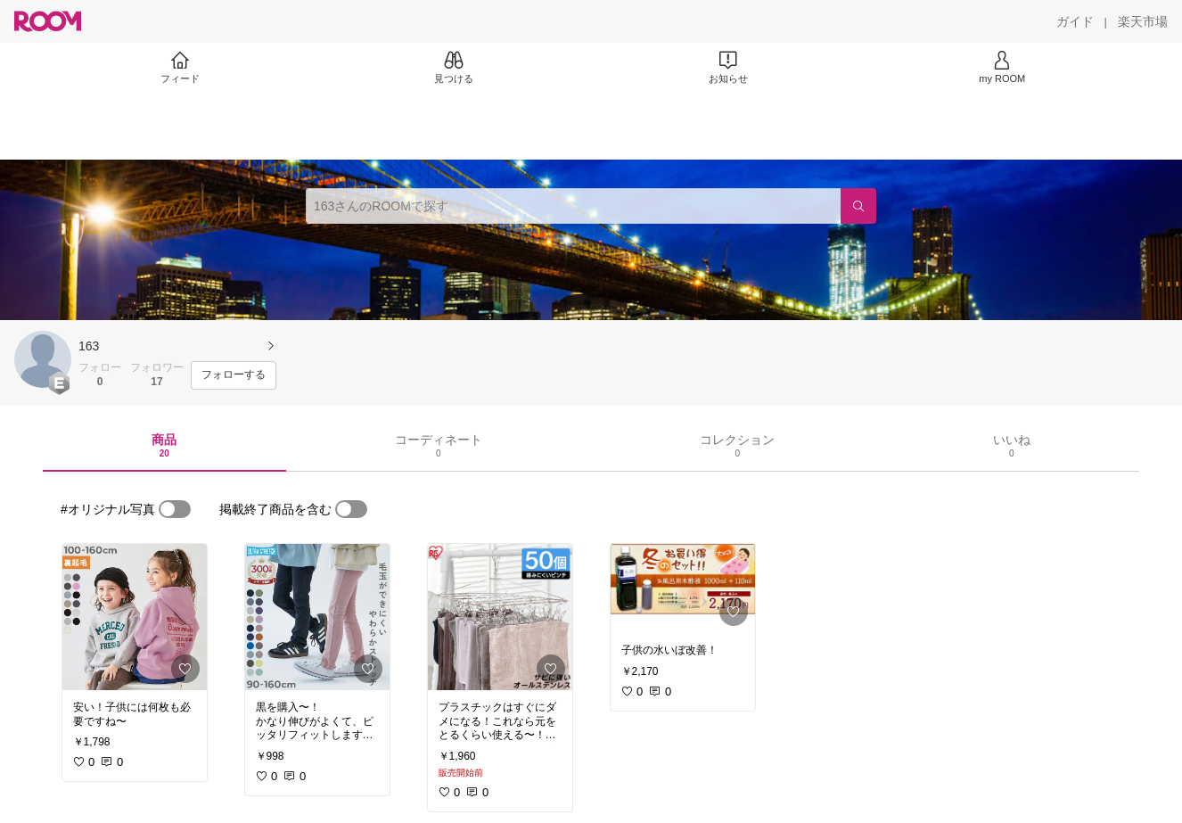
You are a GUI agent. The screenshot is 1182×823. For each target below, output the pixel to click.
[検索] (858, 206)
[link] (134, 617)
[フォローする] (233, 375)
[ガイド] (1075, 21)
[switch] (175, 509)
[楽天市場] (1143, 21)
